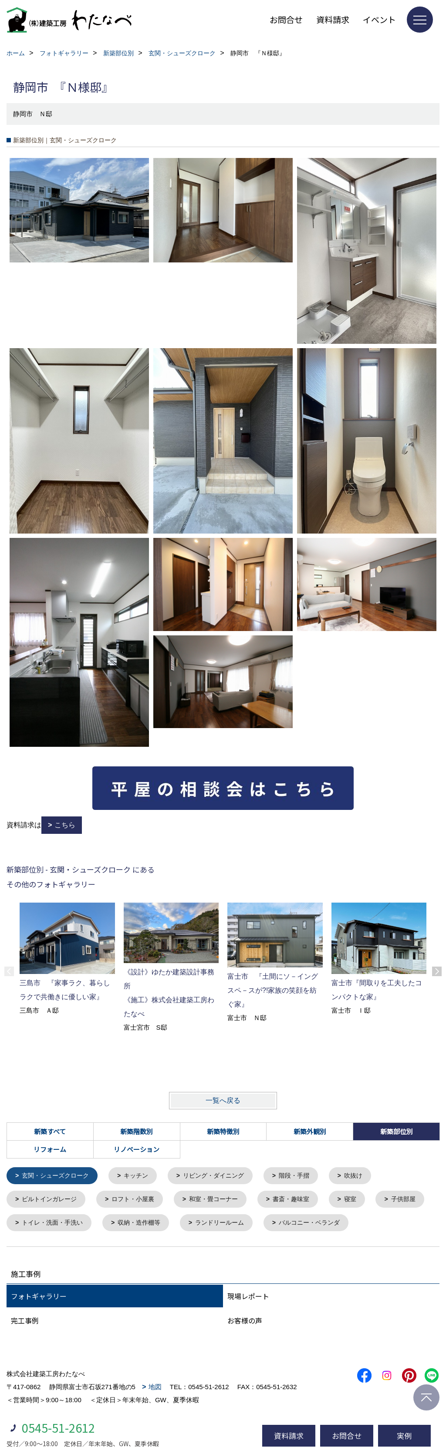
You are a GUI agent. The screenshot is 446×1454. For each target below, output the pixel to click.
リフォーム (50, 1149)
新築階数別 (136, 1131)
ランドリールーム (291, 1225)
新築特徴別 (223, 1131)
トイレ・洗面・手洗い (116, 1225)
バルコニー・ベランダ (385, 1225)
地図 (155, 1389)
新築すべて (50, 1131)
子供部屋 (36, 1225)
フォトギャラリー (39, 1298)
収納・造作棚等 (207, 1225)
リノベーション (136, 1149)
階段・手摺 (307, 1176)
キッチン (142, 1176)
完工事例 (25, 1323)
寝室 (365, 1200)
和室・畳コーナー (223, 1200)
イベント (379, 19)
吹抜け (369, 1176)
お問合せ (286, 19)
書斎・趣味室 (304, 1200)
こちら (64, 825)
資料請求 (332, 19)
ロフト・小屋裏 (139, 1200)
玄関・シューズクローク (59, 1176)
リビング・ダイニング (223, 1176)
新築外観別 (310, 1131)
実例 (404, 1435)
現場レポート (248, 1298)
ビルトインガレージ (52, 1200)
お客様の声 (244, 1323)
